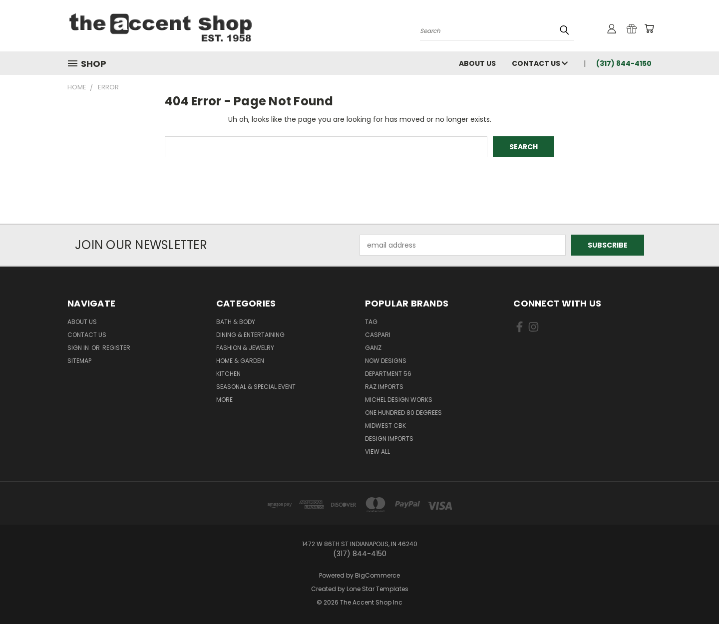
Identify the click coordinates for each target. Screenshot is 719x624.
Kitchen (228, 373)
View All (377, 451)
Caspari (377, 334)
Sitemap (79, 360)
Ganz (373, 347)
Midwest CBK (385, 425)
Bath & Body (235, 321)
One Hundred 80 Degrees (403, 412)
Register (116, 347)
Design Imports (389, 438)
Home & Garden (240, 360)
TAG (371, 321)
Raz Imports (384, 386)
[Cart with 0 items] (649, 28)
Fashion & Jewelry (245, 347)
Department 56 (388, 373)
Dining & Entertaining (250, 334)
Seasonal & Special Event (256, 386)
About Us (477, 63)
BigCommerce (377, 575)
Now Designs (385, 360)
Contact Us (540, 63)
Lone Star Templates (377, 589)
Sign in (78, 347)
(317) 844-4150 (624, 63)
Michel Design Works (398, 399)
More (224, 399)
